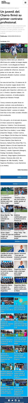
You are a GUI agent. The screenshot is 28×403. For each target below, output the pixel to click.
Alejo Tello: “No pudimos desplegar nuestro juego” (20, 235)
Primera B (3, 8)
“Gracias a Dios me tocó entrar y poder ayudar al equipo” (20, 200)
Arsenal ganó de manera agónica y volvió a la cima (7, 373)
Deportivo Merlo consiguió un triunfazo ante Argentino (6, 288)
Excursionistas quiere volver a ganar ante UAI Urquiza (19, 374)
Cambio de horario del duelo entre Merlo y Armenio (7, 255)
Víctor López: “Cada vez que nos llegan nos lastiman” (7, 235)
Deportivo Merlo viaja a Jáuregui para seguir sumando (20, 272)
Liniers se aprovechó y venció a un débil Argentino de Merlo (6, 357)
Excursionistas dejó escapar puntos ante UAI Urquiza (20, 356)
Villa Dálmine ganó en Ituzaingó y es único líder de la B (20, 324)
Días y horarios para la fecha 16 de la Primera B (19, 308)
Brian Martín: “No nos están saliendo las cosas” (7, 218)
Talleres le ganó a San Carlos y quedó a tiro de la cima (7, 308)
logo (6, 2)
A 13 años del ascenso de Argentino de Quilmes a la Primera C (18, 391)
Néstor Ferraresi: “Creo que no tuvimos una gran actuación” (20, 256)
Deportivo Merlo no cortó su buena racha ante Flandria (7, 272)
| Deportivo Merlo (13, 8)
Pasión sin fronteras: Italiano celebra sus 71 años (7, 324)
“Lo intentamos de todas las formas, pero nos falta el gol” (6, 200)
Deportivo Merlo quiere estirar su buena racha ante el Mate (20, 288)
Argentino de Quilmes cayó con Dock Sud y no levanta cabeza (7, 390)
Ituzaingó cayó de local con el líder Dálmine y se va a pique (20, 340)
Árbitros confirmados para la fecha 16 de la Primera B (20, 218)
